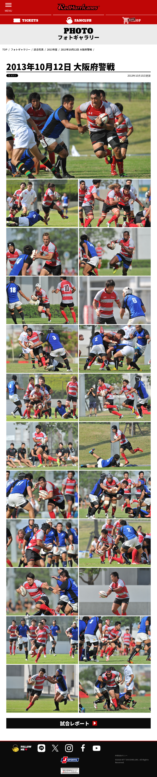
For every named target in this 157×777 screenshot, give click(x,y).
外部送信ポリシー (121, 755)
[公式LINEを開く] (41, 748)
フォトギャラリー (20, 49)
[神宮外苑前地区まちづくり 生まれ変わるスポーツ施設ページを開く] (70, 773)
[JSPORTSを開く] (70, 760)
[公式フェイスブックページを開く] (83, 748)
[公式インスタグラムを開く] (69, 748)
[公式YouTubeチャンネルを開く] (96, 748)
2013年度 (52, 49)
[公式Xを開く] (55, 748)
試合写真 (39, 49)
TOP (4, 49)
